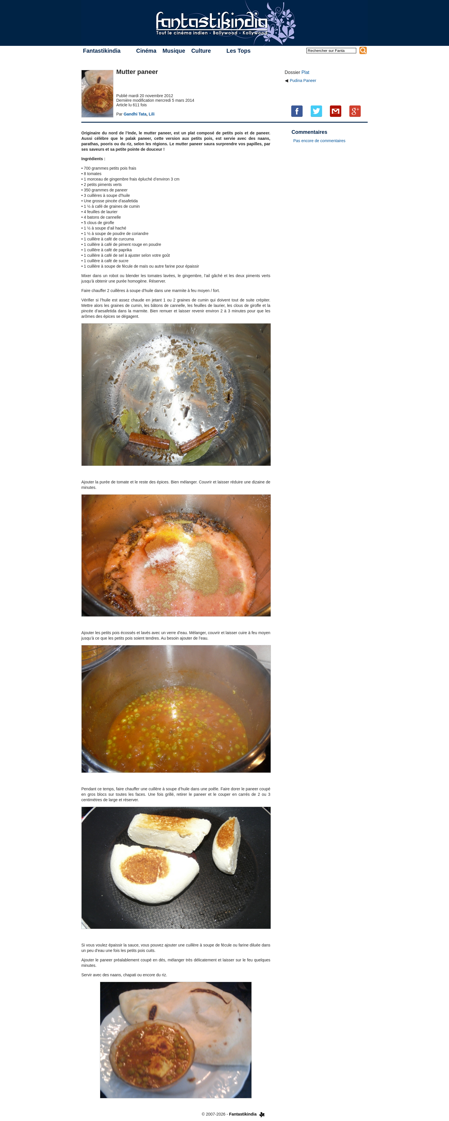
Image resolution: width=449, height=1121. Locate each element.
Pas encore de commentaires (319, 140)
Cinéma (146, 51)
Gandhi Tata (135, 114)
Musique (173, 51)
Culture (201, 51)
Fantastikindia (102, 51)
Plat (306, 72)
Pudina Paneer (303, 80)
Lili (151, 114)
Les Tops (239, 51)
